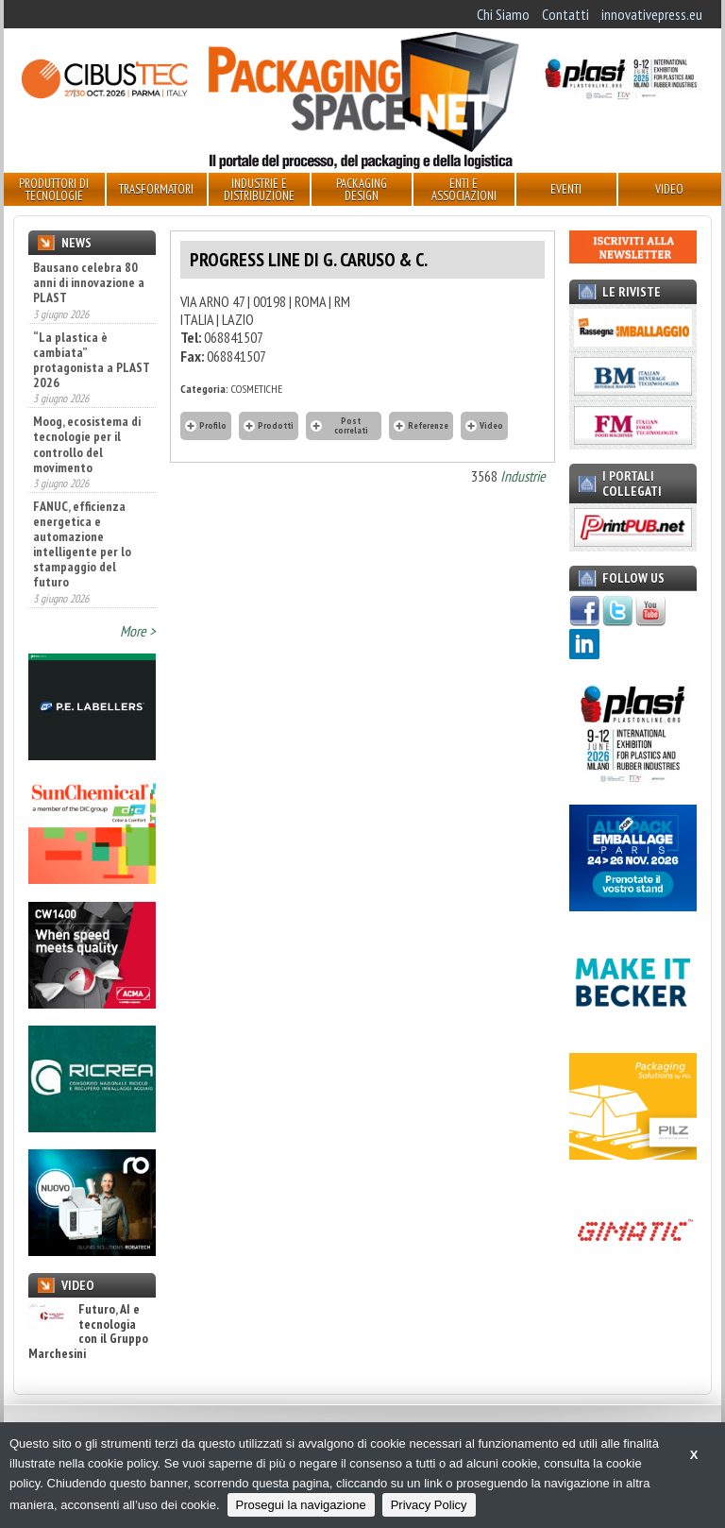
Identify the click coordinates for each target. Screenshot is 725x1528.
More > (138, 630)
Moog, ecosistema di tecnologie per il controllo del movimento (87, 444)
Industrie (523, 476)
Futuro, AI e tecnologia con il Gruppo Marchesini (88, 1331)
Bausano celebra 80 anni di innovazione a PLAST (88, 282)
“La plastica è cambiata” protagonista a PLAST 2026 (91, 360)
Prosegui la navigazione (301, 1505)
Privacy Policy (429, 1505)
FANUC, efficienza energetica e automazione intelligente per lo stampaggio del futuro (82, 544)
